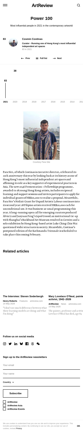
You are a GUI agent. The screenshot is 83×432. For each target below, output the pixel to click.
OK (78, 426)
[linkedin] (16, 344)
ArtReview (54, 304)
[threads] (32, 344)
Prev (25, 58)
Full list (41, 58)
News (63, 304)
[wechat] (38, 344)
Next (57, 58)
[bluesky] (21, 344)
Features (23, 301)
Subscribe (15, 393)
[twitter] (10, 344)
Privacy (19, 428)
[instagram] (4, 344)
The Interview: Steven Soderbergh (23, 296)
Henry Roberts (10, 301)
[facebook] (27, 344)
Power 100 (41, 18)
